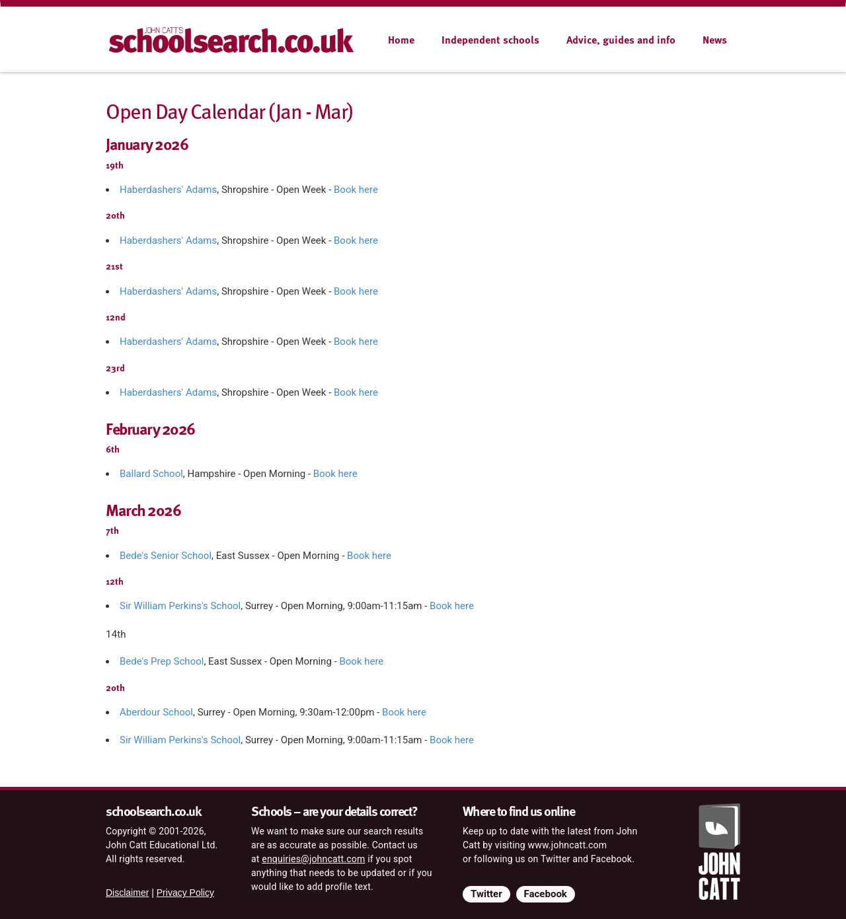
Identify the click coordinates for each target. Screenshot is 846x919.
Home (401, 40)
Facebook (545, 894)
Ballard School (151, 474)
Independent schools (490, 40)
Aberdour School (156, 712)
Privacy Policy (185, 892)
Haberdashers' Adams (168, 190)
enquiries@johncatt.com (313, 859)
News (715, 40)
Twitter (486, 894)
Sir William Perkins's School (180, 606)
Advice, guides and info (620, 40)
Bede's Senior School (166, 556)
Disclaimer (127, 892)
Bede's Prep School (162, 661)
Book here (356, 190)
